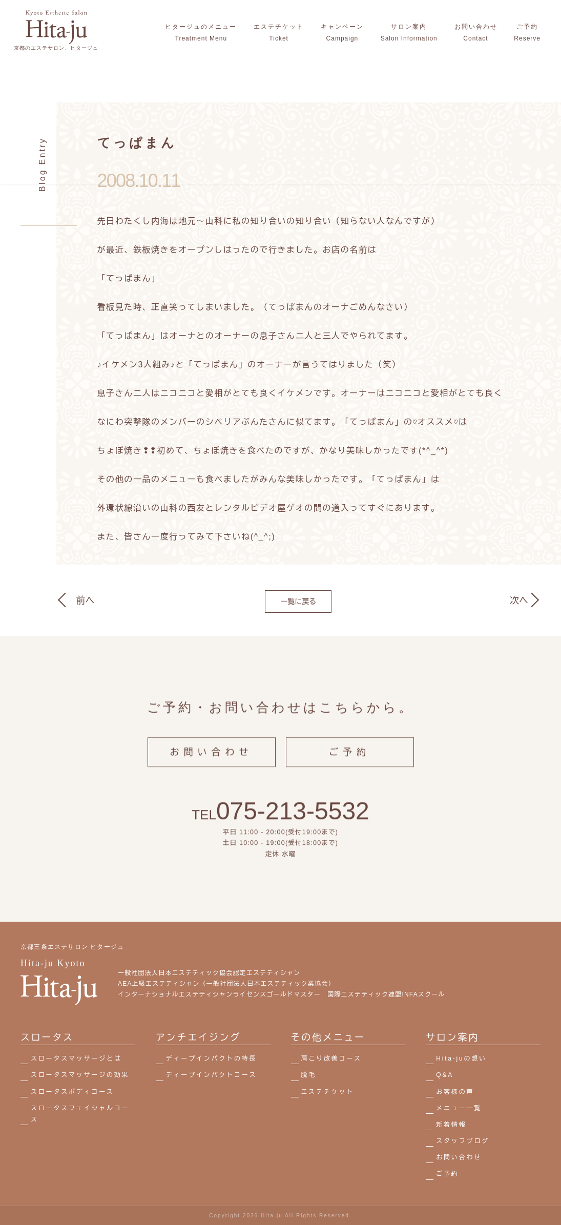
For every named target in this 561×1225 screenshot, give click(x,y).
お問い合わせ (211, 760)
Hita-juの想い (461, 1058)
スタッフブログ (462, 1141)
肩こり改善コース (331, 1058)
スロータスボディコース (72, 1091)
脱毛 (309, 1074)
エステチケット (328, 1091)
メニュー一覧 (459, 1108)
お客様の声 (455, 1091)
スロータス (47, 1037)
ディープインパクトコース (211, 1074)
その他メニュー (328, 1037)
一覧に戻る (298, 601)
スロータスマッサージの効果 (80, 1074)
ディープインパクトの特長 (211, 1058)
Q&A (444, 1074)
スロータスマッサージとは (76, 1058)
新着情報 (451, 1124)
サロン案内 (452, 1037)
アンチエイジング (198, 1037)
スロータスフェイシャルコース (80, 1114)
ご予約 (349, 760)
